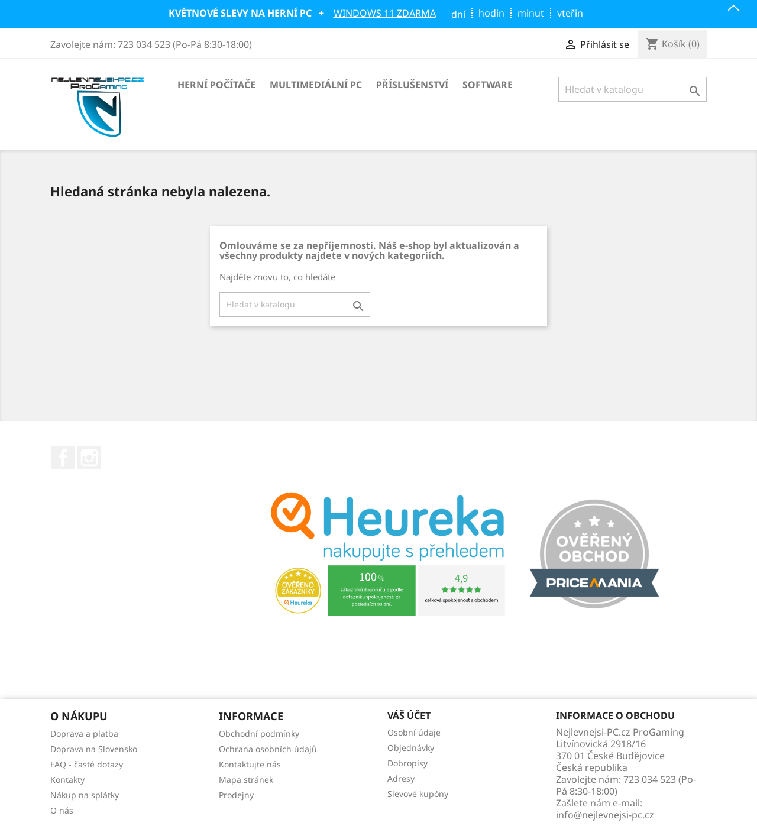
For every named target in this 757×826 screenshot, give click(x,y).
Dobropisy (407, 763)
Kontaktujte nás (250, 764)
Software (487, 84)
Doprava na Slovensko (93, 748)
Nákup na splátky (84, 795)
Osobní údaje (414, 732)
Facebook (63, 457)
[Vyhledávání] (632, 89)
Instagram (89, 457)
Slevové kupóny (417, 793)
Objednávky (410, 747)
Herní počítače (216, 84)
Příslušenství (412, 84)
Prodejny (236, 795)
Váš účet (409, 716)
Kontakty (67, 779)
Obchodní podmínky (259, 733)
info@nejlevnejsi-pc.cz (605, 815)
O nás (61, 810)
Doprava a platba (84, 733)
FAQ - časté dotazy (86, 764)
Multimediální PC (316, 84)
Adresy (401, 778)
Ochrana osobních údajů (268, 748)
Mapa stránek (246, 779)
